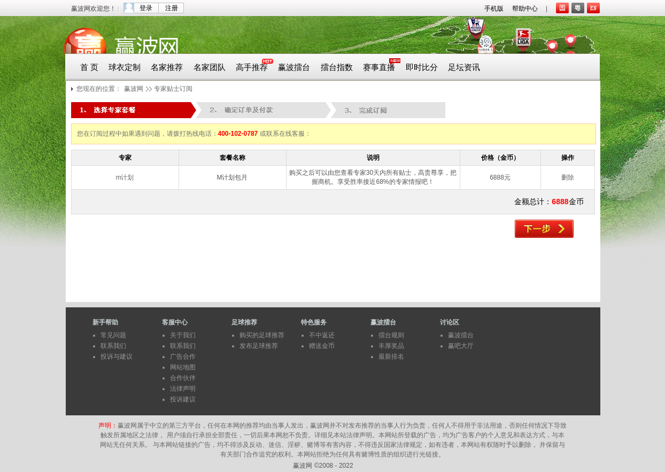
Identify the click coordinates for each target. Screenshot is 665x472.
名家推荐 (167, 67)
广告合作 (183, 356)
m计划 (125, 177)
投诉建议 (183, 399)
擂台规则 (391, 335)
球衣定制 (125, 67)
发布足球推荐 (258, 346)
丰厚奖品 (391, 346)
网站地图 (183, 367)
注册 (171, 8)
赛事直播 (379, 67)
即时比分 (422, 67)
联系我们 (113, 346)
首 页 (89, 67)
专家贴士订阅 (173, 88)
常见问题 (113, 335)
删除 (567, 177)
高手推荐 (252, 67)
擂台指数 (337, 67)
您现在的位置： (98, 88)
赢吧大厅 (461, 346)
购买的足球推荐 (261, 335)
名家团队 (210, 67)
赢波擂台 (294, 67)
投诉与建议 (116, 356)
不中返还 (322, 335)
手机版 (494, 8)
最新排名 (391, 356)
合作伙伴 (183, 378)
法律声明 (183, 388)
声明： (108, 425)
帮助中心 (525, 8)
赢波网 (133, 88)
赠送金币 (322, 346)
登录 (146, 8)
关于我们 (183, 335)
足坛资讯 (464, 67)
